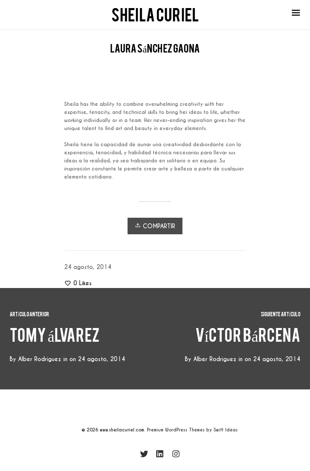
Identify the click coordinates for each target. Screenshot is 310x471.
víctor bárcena (247, 339)
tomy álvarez (54, 339)
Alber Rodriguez (215, 359)
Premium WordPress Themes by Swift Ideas (192, 430)
